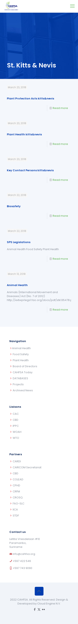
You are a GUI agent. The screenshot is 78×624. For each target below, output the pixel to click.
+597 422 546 (22, 561)
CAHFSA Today (22, 372)
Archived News (23, 390)
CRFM (16, 491)
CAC (16, 414)
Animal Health (17, 285)
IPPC (16, 426)
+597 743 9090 (22, 568)
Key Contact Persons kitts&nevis (30, 170)
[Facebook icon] (34, 609)
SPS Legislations (18, 242)
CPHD (16, 485)
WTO (16, 438)
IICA (15, 509)
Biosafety (14, 206)
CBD (15, 420)
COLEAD (18, 479)
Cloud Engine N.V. (49, 604)
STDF (16, 516)
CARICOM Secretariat (27, 467)
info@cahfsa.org (24, 554)
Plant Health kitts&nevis (24, 134)
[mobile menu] (72, 6)
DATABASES (20, 378)
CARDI (17, 461)
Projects (18, 384)
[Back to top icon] (39, 591)
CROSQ (18, 497)
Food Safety (21, 354)
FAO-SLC (18, 503)
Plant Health (21, 360)
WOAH (17, 432)
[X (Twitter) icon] (39, 609)
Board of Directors (25, 366)
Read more (60, 108)
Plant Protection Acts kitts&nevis (30, 98)
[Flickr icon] (43, 609)
